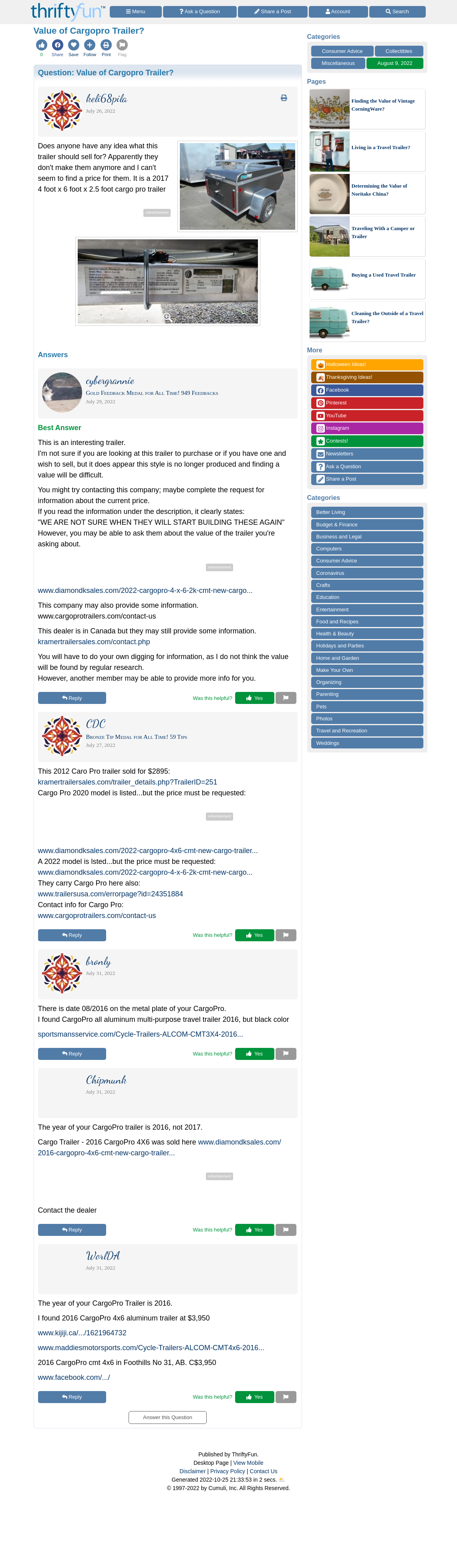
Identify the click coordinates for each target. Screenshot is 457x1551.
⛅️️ (281, 1479)
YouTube (331, 416)
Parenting (327, 694)
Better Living (330, 512)
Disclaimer (192, 1471)
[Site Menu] (136, 12)
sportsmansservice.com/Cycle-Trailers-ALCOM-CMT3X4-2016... (140, 1034)
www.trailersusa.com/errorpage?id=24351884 (110, 894)
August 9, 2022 (394, 63)
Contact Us (264, 1471)
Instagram (332, 428)
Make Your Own (334, 670)
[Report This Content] (286, 698)
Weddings (328, 743)
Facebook (332, 390)
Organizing (329, 682)
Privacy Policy (227, 1471)
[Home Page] (68, 4)
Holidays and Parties (340, 646)
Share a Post (336, 479)
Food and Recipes (337, 622)
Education (328, 597)
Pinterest (331, 403)
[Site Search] (397, 12)
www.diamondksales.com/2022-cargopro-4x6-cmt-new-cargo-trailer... (148, 851)
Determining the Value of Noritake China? (379, 190)
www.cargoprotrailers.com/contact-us (97, 916)
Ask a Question (338, 467)
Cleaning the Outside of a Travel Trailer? (388, 317)
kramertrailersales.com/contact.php (94, 642)
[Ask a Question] (200, 12)
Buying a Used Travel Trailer (384, 275)
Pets (321, 707)
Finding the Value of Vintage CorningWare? (383, 105)
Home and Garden (337, 658)
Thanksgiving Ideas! (344, 377)
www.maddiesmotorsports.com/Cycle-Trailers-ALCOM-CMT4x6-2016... (151, 1348)
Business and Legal (339, 537)
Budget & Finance (337, 525)
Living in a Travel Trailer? (381, 147)
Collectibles (399, 51)
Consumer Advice (342, 51)
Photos (324, 719)
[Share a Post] (273, 12)
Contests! (332, 441)
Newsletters (335, 454)
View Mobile (249, 1463)
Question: (106, 72)
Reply (72, 698)
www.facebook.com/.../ (74, 1377)
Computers (329, 549)
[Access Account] (338, 12)
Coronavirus (330, 573)
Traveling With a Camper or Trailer (383, 232)
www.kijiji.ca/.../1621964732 (82, 1333)
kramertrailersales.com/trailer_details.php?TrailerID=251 (127, 782)
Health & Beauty (335, 634)
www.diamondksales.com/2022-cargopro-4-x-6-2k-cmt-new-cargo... (145, 590)
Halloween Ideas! (341, 364)
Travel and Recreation (341, 731)
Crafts (323, 585)
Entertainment (332, 610)
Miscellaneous (338, 63)
